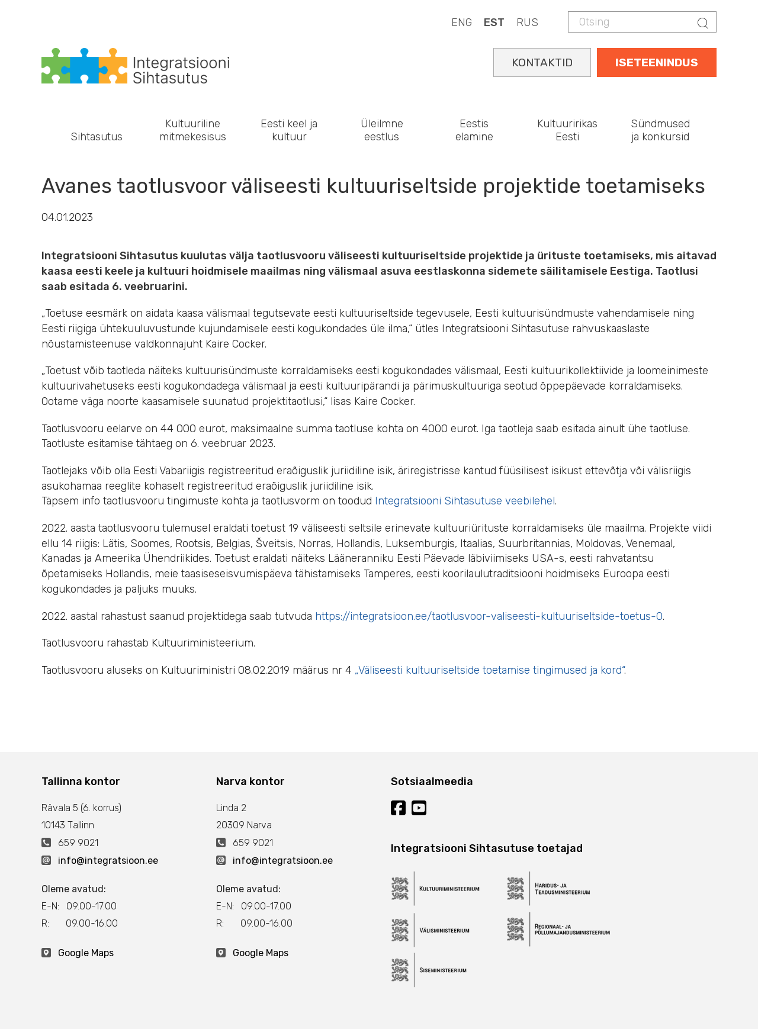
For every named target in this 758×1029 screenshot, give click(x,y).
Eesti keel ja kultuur (289, 130)
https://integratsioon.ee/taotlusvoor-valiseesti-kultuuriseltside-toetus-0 (489, 616)
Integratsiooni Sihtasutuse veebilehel (465, 500)
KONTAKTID (542, 62)
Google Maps (86, 953)
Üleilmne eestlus (382, 130)
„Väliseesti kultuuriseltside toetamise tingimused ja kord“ (489, 670)
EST (494, 22)
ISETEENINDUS (656, 62)
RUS (527, 22)
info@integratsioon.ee (108, 860)
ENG (461, 22)
